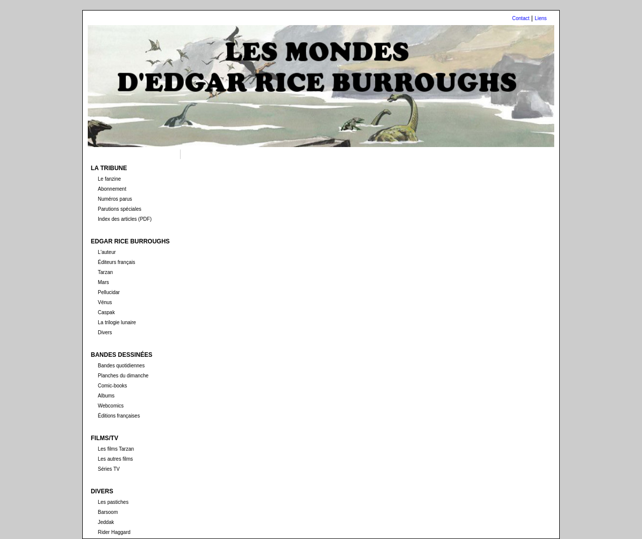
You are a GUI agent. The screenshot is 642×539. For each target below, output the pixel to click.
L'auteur (107, 252)
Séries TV (109, 469)
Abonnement (112, 189)
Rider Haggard (114, 532)
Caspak (106, 312)
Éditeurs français (116, 262)
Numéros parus (115, 199)
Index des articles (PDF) (124, 219)
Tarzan (105, 272)
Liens (541, 18)
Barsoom (108, 512)
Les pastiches (113, 502)
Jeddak (106, 522)
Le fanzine (109, 179)
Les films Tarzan (116, 449)
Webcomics (111, 406)
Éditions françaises (119, 416)
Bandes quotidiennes (121, 365)
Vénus (105, 302)
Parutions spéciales (119, 209)
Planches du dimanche (123, 375)
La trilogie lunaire (117, 322)
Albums (106, 395)
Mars (103, 282)
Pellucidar (109, 292)
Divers (105, 332)
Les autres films (115, 459)
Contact (520, 18)
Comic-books (112, 385)
